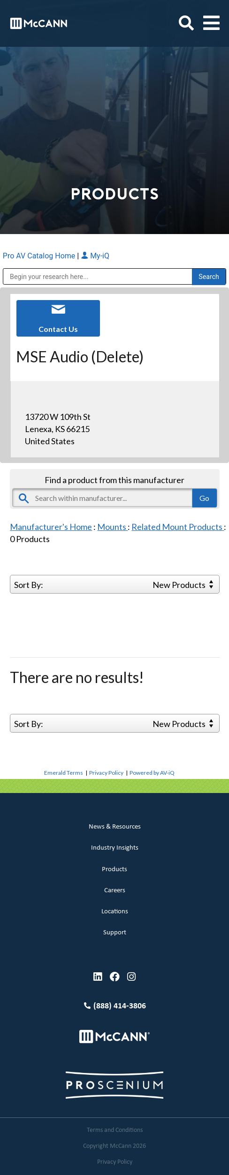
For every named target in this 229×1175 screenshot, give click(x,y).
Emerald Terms (63, 772)
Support (114, 932)
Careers (114, 890)
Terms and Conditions (115, 1130)
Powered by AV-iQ (152, 772)
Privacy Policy (106, 772)
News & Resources (115, 826)
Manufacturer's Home (51, 526)
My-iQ (95, 255)
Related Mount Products (177, 526)
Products (114, 869)
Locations (114, 911)
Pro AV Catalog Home (40, 255)
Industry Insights (114, 848)
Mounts (112, 526)
